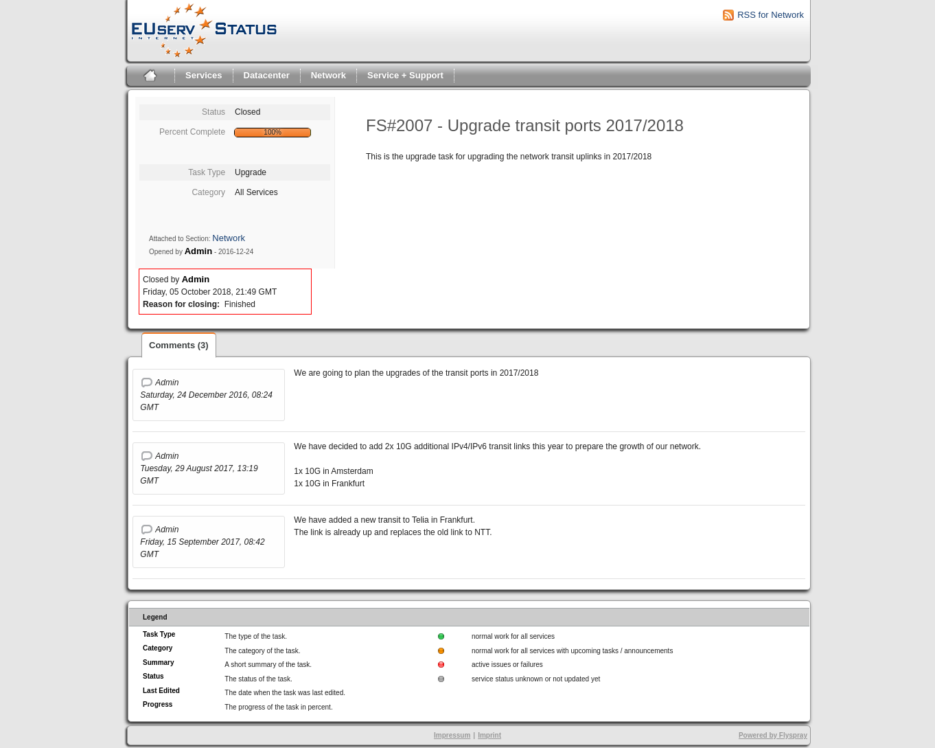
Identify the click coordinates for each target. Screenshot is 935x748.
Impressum (452, 735)
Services (203, 75)
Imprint (489, 735)
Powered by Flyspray (773, 735)
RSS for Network (770, 15)
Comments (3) (179, 345)
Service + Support (405, 75)
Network (328, 75)
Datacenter (267, 75)
